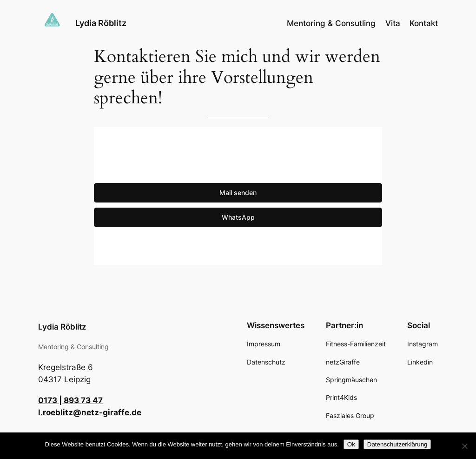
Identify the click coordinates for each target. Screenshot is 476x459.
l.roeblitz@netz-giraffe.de (89, 412)
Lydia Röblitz (100, 23)
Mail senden (238, 192)
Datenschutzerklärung (397, 444)
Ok (351, 444)
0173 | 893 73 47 (70, 400)
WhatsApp (238, 217)
